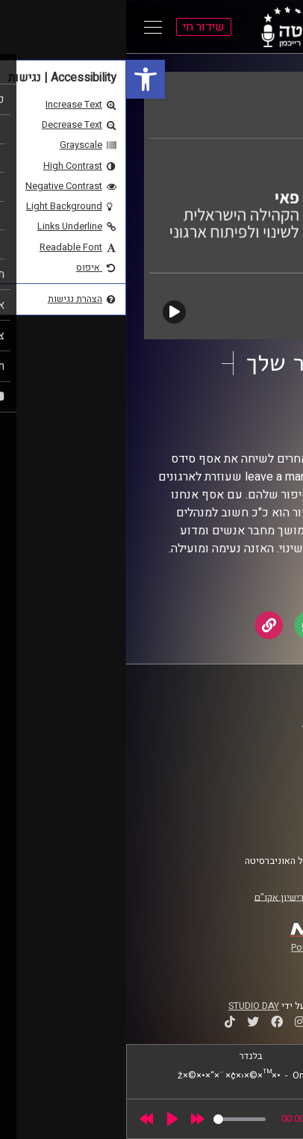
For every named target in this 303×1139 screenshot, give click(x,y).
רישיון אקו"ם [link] (153, 897)
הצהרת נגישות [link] (249, 811)
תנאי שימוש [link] (253, 796)
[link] (19, 79)
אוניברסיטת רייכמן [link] (239, 737)
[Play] (46, 1119)
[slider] (113, 1119)
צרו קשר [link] (260, 825)
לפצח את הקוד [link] (217, 409)
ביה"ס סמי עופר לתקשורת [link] (226, 722)
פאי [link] (213, 423)
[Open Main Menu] (27, 27)
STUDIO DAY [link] (127, 1006)
